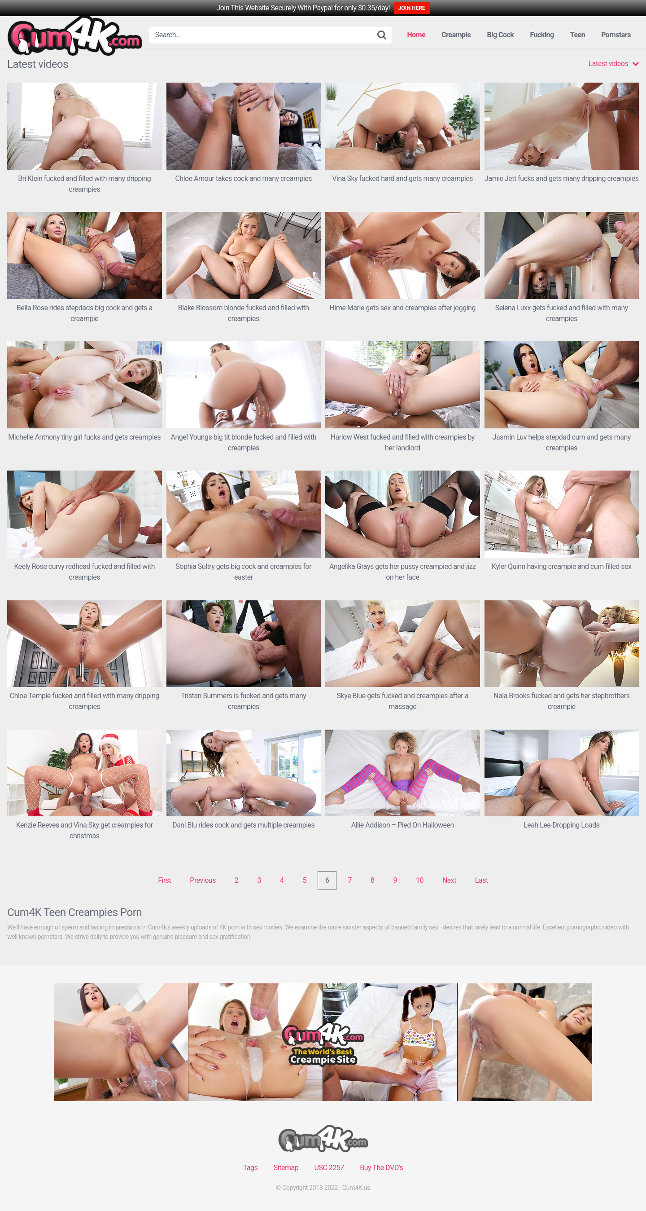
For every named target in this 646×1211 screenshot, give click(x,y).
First (164, 880)
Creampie (456, 35)
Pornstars (616, 35)
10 (419, 880)
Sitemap (286, 1167)
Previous (203, 880)
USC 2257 (329, 1167)
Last (481, 880)
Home (416, 35)
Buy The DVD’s (381, 1167)
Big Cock (500, 35)
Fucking (542, 35)
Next (449, 880)
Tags (250, 1167)
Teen (577, 35)
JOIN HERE (411, 7)
